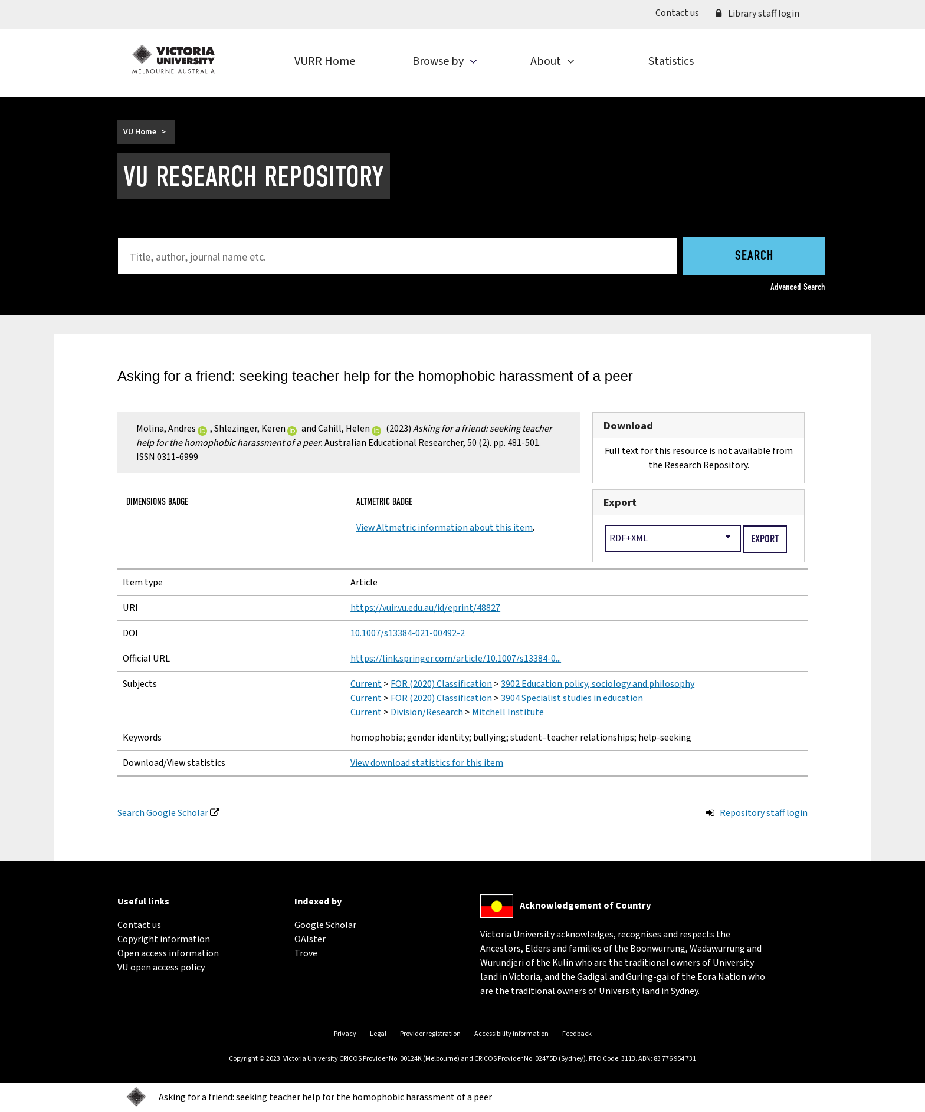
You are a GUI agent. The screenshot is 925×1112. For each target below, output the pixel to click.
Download (628, 425)
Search (754, 256)
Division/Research (427, 712)
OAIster (310, 939)
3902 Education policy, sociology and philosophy (597, 683)
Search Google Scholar (162, 813)
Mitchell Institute (508, 712)
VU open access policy (161, 967)
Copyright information (163, 939)
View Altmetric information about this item (444, 527)
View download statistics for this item (426, 762)
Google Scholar (325, 925)
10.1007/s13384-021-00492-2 (407, 633)
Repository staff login (764, 813)
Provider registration (430, 1034)
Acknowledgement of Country (585, 905)
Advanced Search (797, 286)
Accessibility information (511, 1034)
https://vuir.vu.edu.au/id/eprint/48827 (425, 607)
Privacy (345, 1034)
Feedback (577, 1034)
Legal (378, 1034)
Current (366, 683)
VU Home (139, 132)
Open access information (168, 953)
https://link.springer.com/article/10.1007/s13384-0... (455, 658)
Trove (305, 953)
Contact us (681, 12)
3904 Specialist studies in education (572, 698)
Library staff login (757, 13)
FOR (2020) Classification (441, 683)
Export (620, 502)
